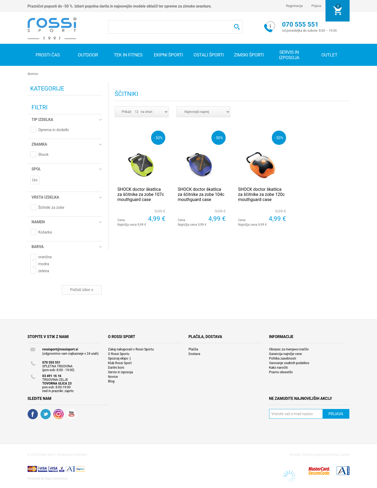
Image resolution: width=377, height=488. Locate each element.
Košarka (45, 232)
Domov (33, 74)
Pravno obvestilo (281, 372)
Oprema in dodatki (53, 130)
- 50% (158, 138)
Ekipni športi (168, 55)
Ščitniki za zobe (51, 207)
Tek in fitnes (128, 55)
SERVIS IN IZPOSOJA (289, 54)
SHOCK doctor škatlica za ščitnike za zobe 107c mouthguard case (141, 194)
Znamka (39, 144)
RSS (58, 414)
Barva (38, 247)
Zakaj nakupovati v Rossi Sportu (131, 349)
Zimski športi (249, 55)
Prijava (316, 6)
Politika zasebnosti (282, 358)
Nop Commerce (56, 478)
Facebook (33, 414)
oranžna (45, 257)
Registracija (294, 6)
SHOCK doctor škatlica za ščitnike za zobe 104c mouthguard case (201, 194)
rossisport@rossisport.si (60, 349)
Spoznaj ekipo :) (119, 358)
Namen (38, 222)
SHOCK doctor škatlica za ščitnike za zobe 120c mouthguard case (261, 194)
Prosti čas (47, 55)
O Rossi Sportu (118, 354)
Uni (35, 180)
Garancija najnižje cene (285, 354)
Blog (111, 381)
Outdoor (88, 55)
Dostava (194, 354)
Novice (113, 377)
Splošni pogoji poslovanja (320, 455)
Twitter (46, 414)
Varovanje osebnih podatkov (289, 363)
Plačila (193, 349)
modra (43, 264)
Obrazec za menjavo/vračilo (289, 349)
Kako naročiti (278, 367)
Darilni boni (116, 367)
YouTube (71, 414)
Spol (36, 169)
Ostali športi (208, 55)
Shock (43, 154)
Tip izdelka (42, 119)
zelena (43, 271)
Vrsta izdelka (45, 197)
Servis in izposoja (120, 372)
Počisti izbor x (81, 290)
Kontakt (295, 455)
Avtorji (345, 455)
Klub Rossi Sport (120, 363)
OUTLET (329, 55)
